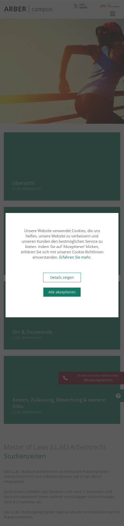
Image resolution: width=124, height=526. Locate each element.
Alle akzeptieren (62, 292)
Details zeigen (62, 277)
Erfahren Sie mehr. (75, 257)
